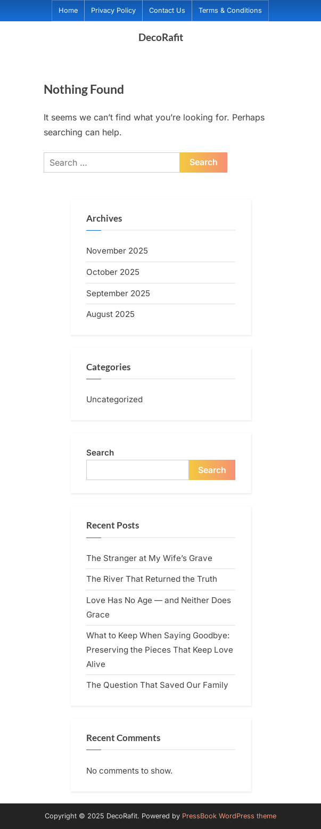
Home (68, 10)
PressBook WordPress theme (229, 816)
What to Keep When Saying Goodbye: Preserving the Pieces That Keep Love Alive (159, 649)
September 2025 (118, 293)
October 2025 (112, 272)
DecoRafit (160, 37)
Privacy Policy (113, 10)
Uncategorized (114, 399)
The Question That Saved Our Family (157, 685)
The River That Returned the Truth (151, 579)
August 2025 (110, 314)
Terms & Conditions (230, 10)
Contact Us (167, 10)
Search (100, 453)
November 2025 (117, 251)
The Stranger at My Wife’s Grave (149, 558)
